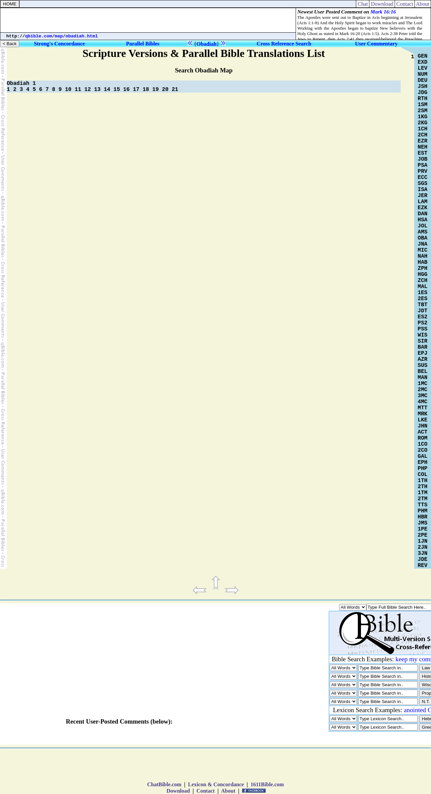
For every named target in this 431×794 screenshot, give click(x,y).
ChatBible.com (164, 784)
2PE (423, 535)
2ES (423, 299)
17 (136, 90)
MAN (423, 378)
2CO (423, 450)
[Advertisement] (148, 20)
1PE (423, 529)
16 (126, 90)
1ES (423, 293)
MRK (423, 414)
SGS (423, 184)
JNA (423, 244)
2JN (423, 547)
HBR (423, 517)
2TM (423, 499)
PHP (423, 469)
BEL (423, 372)
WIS (423, 335)
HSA (423, 220)
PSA (423, 165)
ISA (423, 190)
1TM (423, 493)
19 (155, 90)
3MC (423, 396)
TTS (423, 505)
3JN (423, 553)
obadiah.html (82, 36)
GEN (423, 56)
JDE (423, 560)
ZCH (423, 281)
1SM (423, 105)
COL (423, 475)
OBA (423, 238)
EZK (423, 208)
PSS (423, 329)
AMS (423, 232)
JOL (423, 226)
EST (423, 153)
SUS (423, 365)
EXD (423, 62)
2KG (423, 123)
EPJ (423, 353)
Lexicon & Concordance (216, 784)
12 (88, 90)
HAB (423, 262)
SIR (423, 341)
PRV (423, 171)
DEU (423, 80)
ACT (423, 432)
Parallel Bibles (142, 43)
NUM (423, 74)
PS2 (423, 323)
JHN (423, 426)
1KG (423, 117)
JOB (423, 159)
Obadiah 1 (21, 84)
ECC (423, 177)
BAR (423, 347)
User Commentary (376, 43)
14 (107, 90)
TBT (423, 305)
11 (78, 90)
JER (423, 196)
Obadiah (206, 44)
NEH (423, 147)
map (59, 36)
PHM (423, 511)
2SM (423, 111)
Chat (362, 4)
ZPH (423, 268)
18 (145, 90)
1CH (423, 129)
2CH (423, 135)
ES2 (423, 317)
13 (97, 90)
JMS (423, 523)
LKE (423, 420)
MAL (423, 287)
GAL (423, 456)
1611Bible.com (267, 784)
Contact (405, 4)
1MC (423, 384)
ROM (423, 438)
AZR (423, 359)
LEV (423, 68)
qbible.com (38, 36)
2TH (423, 487)
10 (68, 90)
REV (423, 566)
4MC (423, 402)
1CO (423, 444)
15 (116, 90)
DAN (423, 214)
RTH (423, 99)
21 (175, 90)
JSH (423, 87)
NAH (423, 256)
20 (165, 90)
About (423, 4)
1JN (423, 541)
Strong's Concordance (59, 43)
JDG (423, 93)
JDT (423, 311)
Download (382, 4)
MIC (423, 250)
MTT (423, 408)
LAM (423, 202)
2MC (423, 390)
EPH (423, 462)
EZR (423, 141)
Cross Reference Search (284, 43)
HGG (423, 275)
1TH (423, 481)
